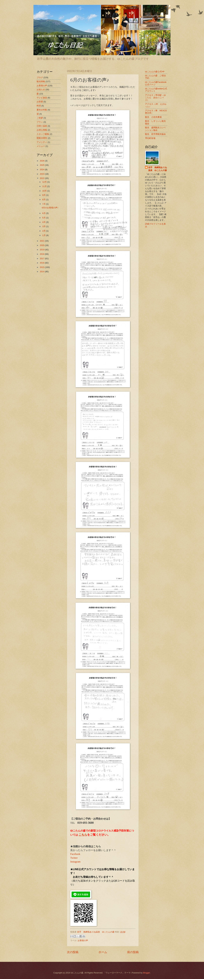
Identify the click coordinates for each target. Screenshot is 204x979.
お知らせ (41, 89)
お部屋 (40, 101)
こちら (83, 834)
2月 (44, 231)
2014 (42, 271)
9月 (44, 195)
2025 (42, 165)
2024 (42, 169)
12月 (44, 182)
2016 (42, 263)
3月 (44, 226)
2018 (42, 254)
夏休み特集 (42, 110)
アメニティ (42, 142)
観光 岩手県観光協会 (155, 134)
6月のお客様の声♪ (50, 207)
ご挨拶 (40, 118)
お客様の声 (83, 940)
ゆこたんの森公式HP (154, 71)
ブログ (40, 77)
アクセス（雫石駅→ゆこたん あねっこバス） (155, 97)
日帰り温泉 (42, 126)
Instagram (75, 861)
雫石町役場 (150, 138)
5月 (44, 217)
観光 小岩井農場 (153, 117)
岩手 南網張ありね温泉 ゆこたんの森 (157, 168)
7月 (44, 204)
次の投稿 (72, 952)
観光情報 (41, 81)
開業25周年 (42, 138)
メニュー (41, 146)
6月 (44, 213)
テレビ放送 (42, 97)
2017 (42, 258)
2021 (42, 241)
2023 (42, 174)
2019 (42, 249)
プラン (40, 122)
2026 (42, 161)
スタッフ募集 (43, 134)
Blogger (146, 973)
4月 (44, 222)
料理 (39, 106)
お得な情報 (42, 130)
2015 (42, 267)
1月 (44, 235)
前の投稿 (133, 952)
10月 (44, 191)
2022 (42, 178)
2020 (42, 245)
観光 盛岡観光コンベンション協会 (155, 128)
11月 (44, 186)
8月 (44, 199)
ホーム (102, 952)
